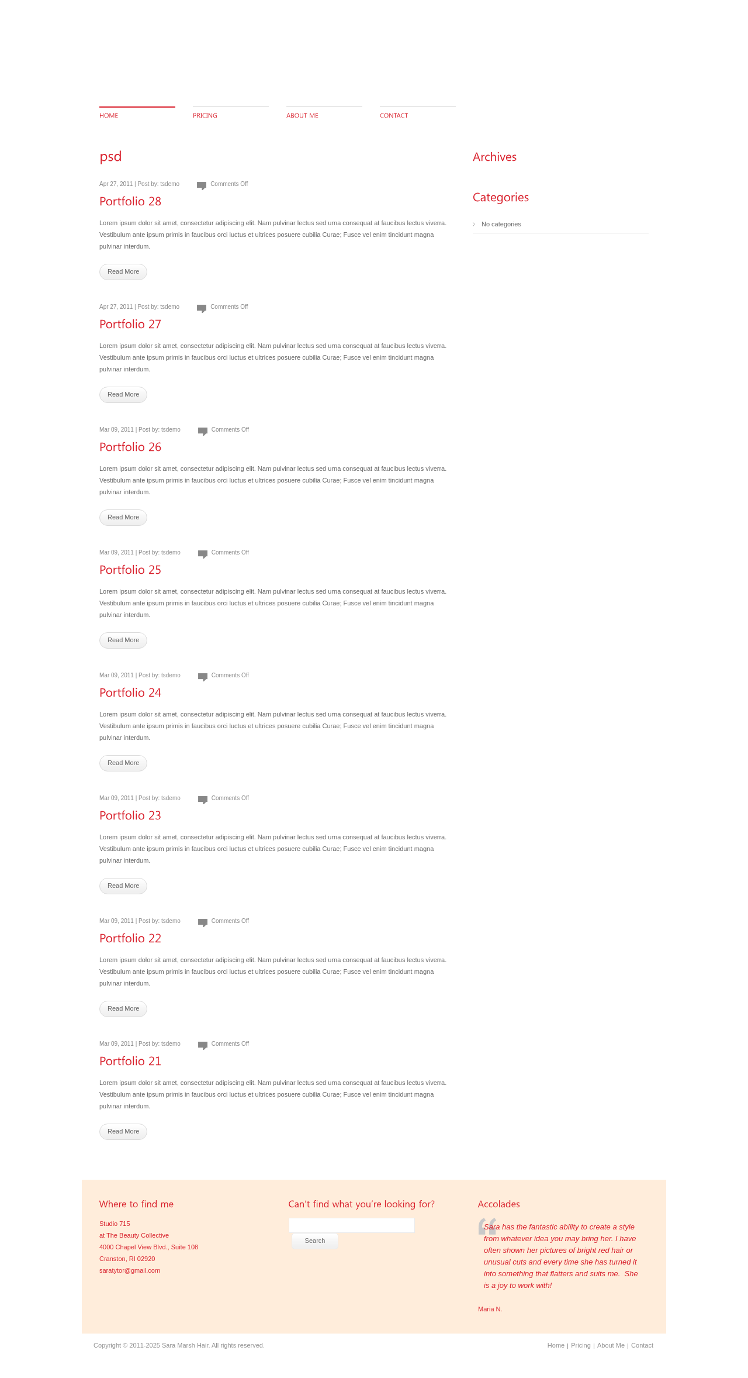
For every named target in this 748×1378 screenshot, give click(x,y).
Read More (123, 271)
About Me (611, 1345)
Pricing (581, 1345)
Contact (642, 1345)
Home (556, 1345)
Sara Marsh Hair (185, 1345)
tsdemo (169, 184)
